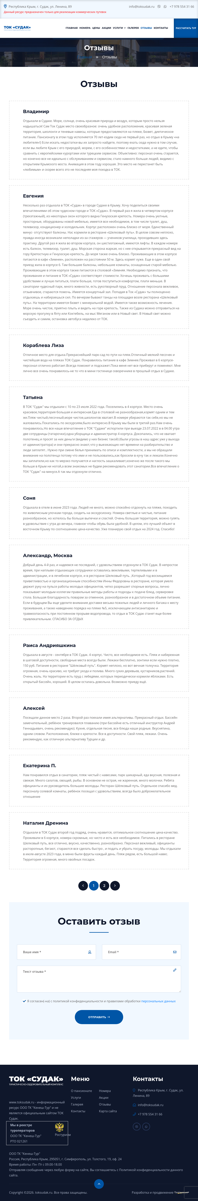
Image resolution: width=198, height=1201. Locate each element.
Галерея (133, 27)
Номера (84, 27)
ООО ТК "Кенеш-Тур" (35, 1108)
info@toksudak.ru (141, 6)
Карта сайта (108, 1111)
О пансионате (81, 1091)
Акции (106, 27)
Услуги (118, 27)
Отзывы (146, 27)
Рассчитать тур (186, 28)
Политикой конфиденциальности (144, 1170)
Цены (96, 27)
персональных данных (158, 1001)
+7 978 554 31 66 (182, 6)
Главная (72, 27)
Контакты (161, 27)
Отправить (99, 1017)
